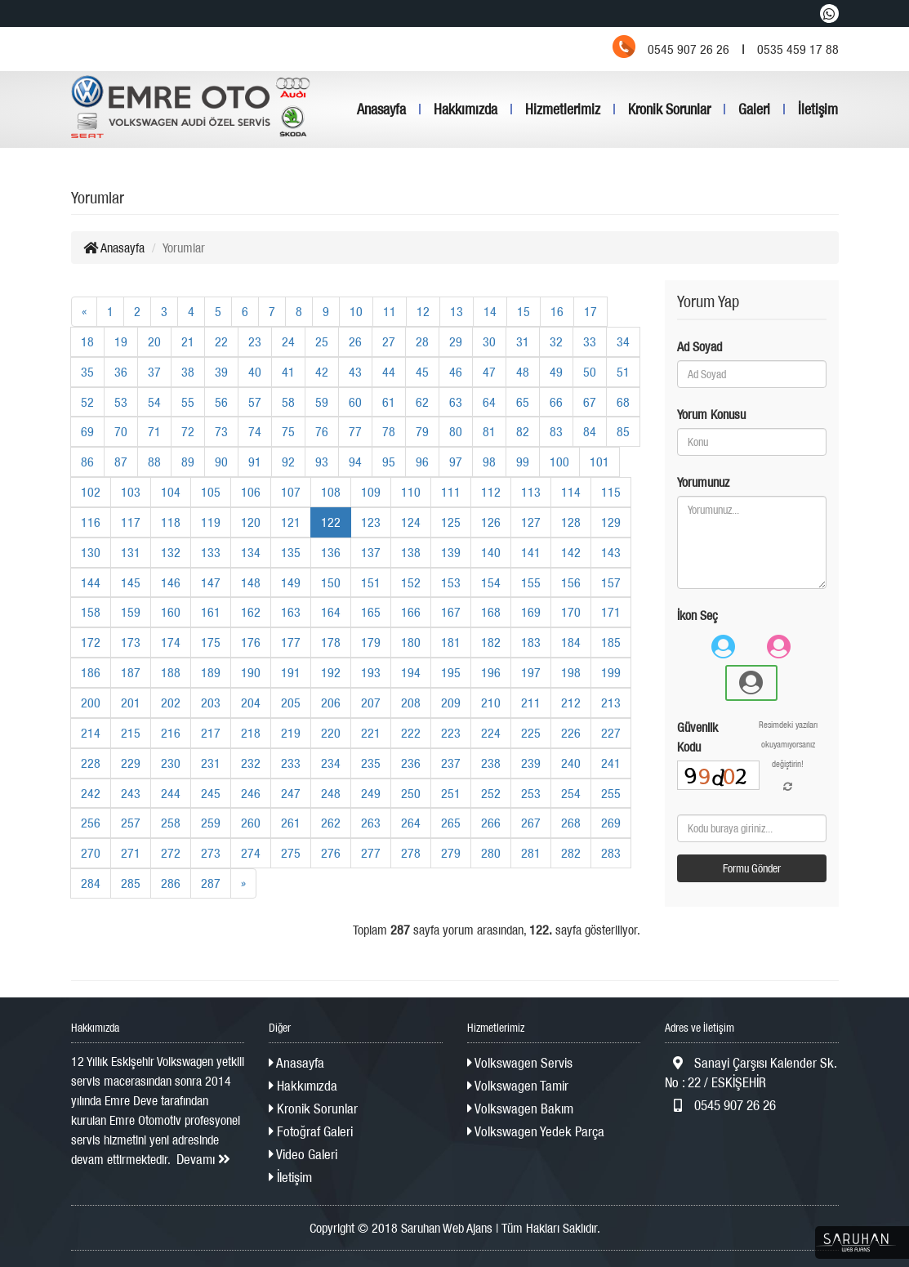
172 (90, 642)
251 (451, 793)
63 (455, 402)
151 (371, 582)
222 (411, 732)
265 (451, 822)
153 (451, 582)
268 (571, 822)
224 (491, 732)
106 (251, 491)
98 (489, 461)
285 (130, 883)
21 (187, 341)
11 (389, 311)
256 (90, 822)
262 (331, 822)
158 (90, 612)
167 (451, 612)
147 (211, 582)
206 (331, 702)
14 (490, 311)
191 (291, 672)
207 (371, 702)
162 (251, 612)
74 (254, 431)
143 (611, 552)
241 (611, 763)
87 (120, 461)
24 (288, 341)
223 (451, 732)
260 (251, 822)
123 (371, 522)
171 (611, 612)
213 (611, 702)
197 (531, 672)
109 (371, 491)
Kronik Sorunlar (669, 109)
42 (321, 371)
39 (221, 371)
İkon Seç (697, 615)
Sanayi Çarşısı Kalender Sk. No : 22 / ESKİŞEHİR (750, 1073)
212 (571, 702)
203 (211, 702)
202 (170, 702)
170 (571, 612)
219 (291, 732)
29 (455, 341)
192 (331, 672)
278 (411, 852)
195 (451, 672)
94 (355, 461)
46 (455, 371)
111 (451, 491)
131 (130, 552)
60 (355, 402)
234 (331, 763)
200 (90, 702)
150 (331, 582)
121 (291, 522)
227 (611, 732)
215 (130, 732)
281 (531, 852)
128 (571, 522)
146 (170, 582)
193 (371, 672)
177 (291, 642)
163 (291, 612)
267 (531, 822)
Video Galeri (303, 1154)
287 (211, 883)
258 (170, 822)
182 (491, 642)
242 (90, 793)
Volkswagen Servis (520, 1063)
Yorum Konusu (711, 414)
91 (254, 461)
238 (491, 763)
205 (291, 702)
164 (331, 612)
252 (491, 793)
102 (90, 491)
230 (170, 763)
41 (288, 371)
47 (489, 371)
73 (221, 431)
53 (120, 402)
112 (491, 491)
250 (411, 793)
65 (522, 402)
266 (491, 822)
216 (170, 732)
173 (130, 642)
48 (522, 371)
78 (388, 431)
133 (211, 552)
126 (491, 522)
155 (531, 582)
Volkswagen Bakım (520, 1108)
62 (422, 402)
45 (422, 371)
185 (611, 642)
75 (288, 431)
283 (611, 852)
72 (187, 431)
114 (571, 491)
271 (130, 852)
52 (87, 402)
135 (291, 552)
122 (331, 522)
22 (221, 341)
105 (211, 491)
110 (411, 491)
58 (288, 402)
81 (489, 431)
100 (559, 461)
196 (491, 672)
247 (291, 793)
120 (251, 522)
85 (623, 431)
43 (355, 371)
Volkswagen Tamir (517, 1085)
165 (371, 612)
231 (211, 763)
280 (491, 852)
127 (531, 522)
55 (187, 402)
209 (451, 702)
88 (154, 461)
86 (87, 461)
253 (531, 793)
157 (611, 582)
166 (411, 612)
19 (120, 341)
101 (599, 461)
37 (154, 371)
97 (455, 461)
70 (120, 431)
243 (130, 793)
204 (251, 702)
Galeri (754, 109)
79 (422, 431)
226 (571, 732)
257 (130, 822)
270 (90, 852)
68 (623, 402)
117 (130, 522)
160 (170, 612)
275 (291, 852)
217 (211, 732)
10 (356, 311)
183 (531, 642)
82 (522, 431)
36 (120, 371)
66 (556, 402)
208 (411, 702)
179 (371, 642)
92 (288, 461)
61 (388, 402)
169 (531, 612)
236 (411, 763)
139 (451, 552)
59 (321, 402)
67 (589, 402)
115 (611, 491)
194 (411, 672)
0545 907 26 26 (720, 1105)
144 (90, 582)
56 (221, 402)
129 (611, 522)
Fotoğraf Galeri (311, 1131)
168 (491, 612)
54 (154, 402)
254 (571, 793)
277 (371, 852)
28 (422, 341)
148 (251, 582)
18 (87, 341)
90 (221, 461)
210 (491, 702)
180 (411, 642)
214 (90, 732)
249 (371, 793)
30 (489, 341)
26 (355, 341)
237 (451, 763)
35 (87, 371)
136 (331, 552)
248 (331, 793)
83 (556, 431)
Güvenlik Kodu (697, 737)
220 (331, 732)
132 (170, 552)
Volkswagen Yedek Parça (535, 1131)
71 (154, 431)
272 (170, 852)
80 (455, 431)
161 (211, 612)
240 (571, 763)
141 (531, 552)
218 (251, 732)
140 (491, 552)
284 (90, 883)
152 (411, 582)
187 (130, 672)
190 (251, 672)
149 (291, 582)
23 (254, 341)
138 (411, 552)
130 (90, 552)
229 (130, 763)
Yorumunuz (703, 482)
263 (371, 822)
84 (589, 431)
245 (211, 793)
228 (90, 763)
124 (411, 522)
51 (623, 371)
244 (170, 793)
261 (291, 822)
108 (331, 491)
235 (371, 763)
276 (331, 852)
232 (251, 763)
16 (557, 311)
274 (251, 852)
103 (130, 491)
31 (522, 341)
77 (355, 431)
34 (623, 341)
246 (251, 793)
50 (589, 371)
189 (211, 672)
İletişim (818, 109)
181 (451, 642)
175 (211, 642)
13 (456, 311)
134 (251, 552)
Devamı (203, 1159)
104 (170, 491)
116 (90, 522)
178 (331, 642)
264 (411, 822)
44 (388, 371)
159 (130, 612)
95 (388, 461)
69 (87, 431)
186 (90, 672)
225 (531, 732)
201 (130, 702)
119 (211, 522)
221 (371, 732)
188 (170, 672)
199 (611, 672)
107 (291, 491)
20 (154, 341)
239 (531, 763)
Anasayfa (381, 109)
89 (187, 461)
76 (321, 431)
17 (590, 311)
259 (211, 822)
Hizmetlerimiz (562, 109)
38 (187, 371)
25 (321, 341)
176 (251, 642)
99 (522, 461)
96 (422, 461)
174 (170, 642)
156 (571, 582)
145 (130, 582)
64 (489, 402)
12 (423, 311)
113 (531, 491)
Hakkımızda (465, 109)
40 (254, 371)
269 (611, 822)
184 (571, 642)
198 (571, 672)
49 (556, 371)
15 (523, 311)
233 (291, 763)
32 (556, 341)
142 (571, 552)
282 (571, 852)
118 (170, 522)
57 (254, 402)
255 (611, 793)
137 (371, 552)
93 (321, 461)
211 (531, 702)
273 (211, 852)
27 (388, 341)
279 (451, 852)
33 (589, 341)
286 (170, 883)
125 (451, 522)
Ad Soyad (699, 346)
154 (491, 582)
